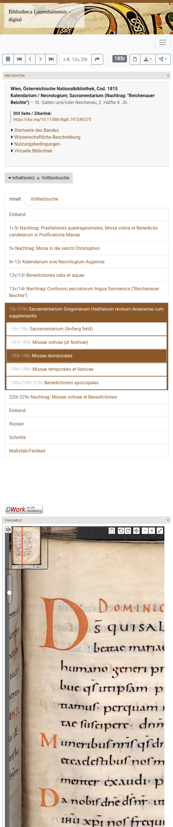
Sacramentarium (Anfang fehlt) (52, 329)
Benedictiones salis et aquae (46, 275)
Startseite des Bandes (36, 130)
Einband (17, 214)
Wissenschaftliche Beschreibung (47, 137)
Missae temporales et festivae (52, 369)
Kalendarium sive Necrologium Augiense (57, 261)
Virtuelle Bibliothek (33, 151)
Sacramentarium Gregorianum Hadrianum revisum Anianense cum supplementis (86, 312)
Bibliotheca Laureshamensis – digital (40, 15)
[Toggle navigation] (163, 42)
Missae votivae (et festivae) (49, 342)
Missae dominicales (41, 355)
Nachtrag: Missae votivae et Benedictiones (63, 397)
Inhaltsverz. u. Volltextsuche (38, 178)
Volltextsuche (44, 199)
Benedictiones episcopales (55, 382)
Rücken (16, 424)
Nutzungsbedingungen (37, 144)
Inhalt (15, 199)
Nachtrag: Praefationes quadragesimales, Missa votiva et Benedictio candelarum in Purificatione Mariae (83, 231)
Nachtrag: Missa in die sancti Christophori (54, 248)
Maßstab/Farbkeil (27, 451)
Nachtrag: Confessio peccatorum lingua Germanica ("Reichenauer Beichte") (84, 292)
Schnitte (17, 437)
